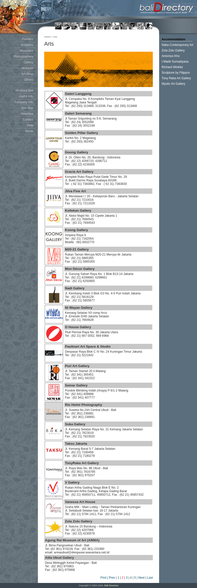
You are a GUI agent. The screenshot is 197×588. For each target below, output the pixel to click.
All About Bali (24, 90)
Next (141, 577)
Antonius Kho (171, 56)
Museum (27, 68)
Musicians (26, 50)
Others (28, 79)
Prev (112, 577)
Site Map (27, 108)
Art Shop (27, 74)
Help (30, 125)
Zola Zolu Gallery (173, 50)
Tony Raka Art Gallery (176, 78)
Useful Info (26, 96)
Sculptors (27, 45)
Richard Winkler (172, 67)
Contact (28, 119)
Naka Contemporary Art (177, 45)
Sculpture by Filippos (176, 72)
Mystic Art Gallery (173, 84)
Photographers (23, 56)
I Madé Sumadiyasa (175, 61)
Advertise (27, 114)
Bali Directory (111, 585)
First (103, 577)
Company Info (23, 102)
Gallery (28, 62)
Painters (27, 39)
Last (150, 577)
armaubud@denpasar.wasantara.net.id (81, 552)
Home (29, 131)
